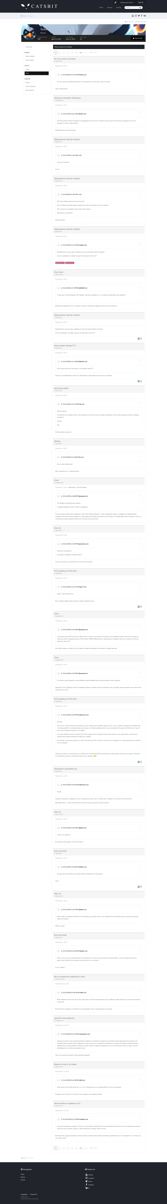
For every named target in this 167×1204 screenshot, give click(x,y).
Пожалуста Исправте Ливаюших (67, 98)
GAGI (80, 1080)
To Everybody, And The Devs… (66, 571)
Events (28, 82)
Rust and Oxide (60, 851)
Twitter (88, 1181)
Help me (57, 528)
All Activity (29, 47)
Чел (79, 457)
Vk (87, 1188)
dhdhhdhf (81, 288)
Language (24, 1194)
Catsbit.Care (82, 715)
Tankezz (81, 245)
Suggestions (59, 100)
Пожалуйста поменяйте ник (65, 769)
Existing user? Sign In (127, 2)
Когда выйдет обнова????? (65, 345)
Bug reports (59, 274)
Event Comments (31, 86)
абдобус (80, 828)
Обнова (57, 441)
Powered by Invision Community (29, 1199)
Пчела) (81, 75)
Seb (80, 404)
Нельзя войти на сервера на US (67, 1103)
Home (101, 7)
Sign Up (140, 2)
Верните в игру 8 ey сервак (65, 1064)
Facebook (89, 1184)
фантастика (81, 544)
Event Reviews (30, 90)
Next (81, 52)
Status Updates (30, 56)
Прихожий (81, 496)
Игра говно (58, 272)
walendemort (83, 1034)
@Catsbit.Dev (70, 263)
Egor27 (81, 587)
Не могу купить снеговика (65, 58)
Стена (56, 480)
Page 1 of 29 (94, 52)
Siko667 (80, 114)
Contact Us (33, 1194)
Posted (61, 66)
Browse (109, 7)
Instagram (89, 1178)
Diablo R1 (81, 361)
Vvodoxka (82, 1119)
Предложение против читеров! (67, 139)
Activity (118, 7)
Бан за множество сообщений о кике (69, 976)
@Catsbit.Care (60, 263)
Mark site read (140, 22)
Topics (27, 69)
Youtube (89, 1174)
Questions (59, 61)
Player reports (60, 979)
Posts (27, 73)
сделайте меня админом (64, 1018)
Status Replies (30, 60)
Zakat (81, 993)
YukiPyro (81, 867)
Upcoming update (61, 388)
